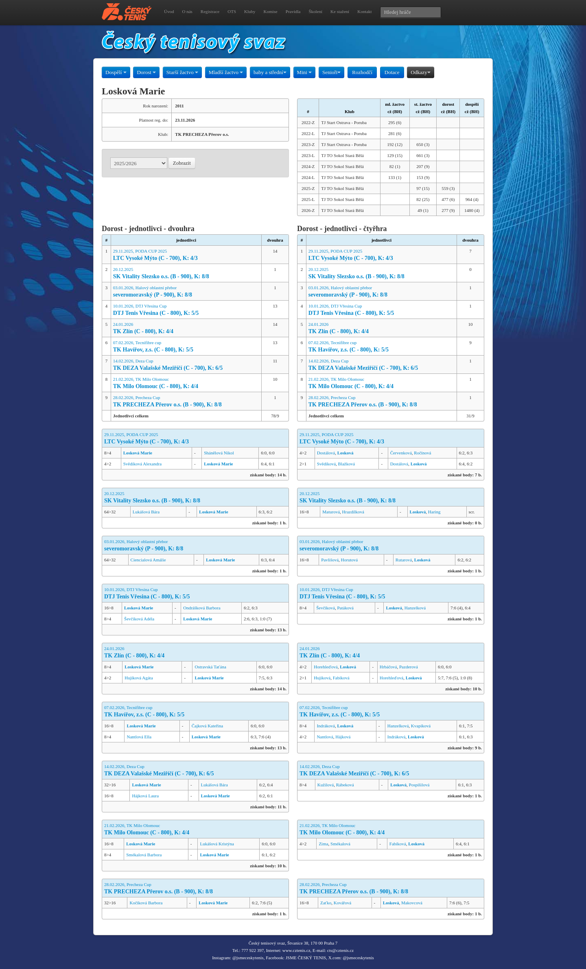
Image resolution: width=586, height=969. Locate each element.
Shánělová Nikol (219, 452)
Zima (323, 843)
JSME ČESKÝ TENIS (306, 957)
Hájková (342, 736)
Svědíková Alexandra (142, 463)
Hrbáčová (388, 666)
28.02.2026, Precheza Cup (186, 401)
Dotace (392, 72)
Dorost (146, 72)
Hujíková (322, 677)
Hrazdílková (353, 511)
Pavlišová (330, 559)
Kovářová (342, 902)
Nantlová (325, 736)
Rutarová (404, 559)
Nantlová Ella (139, 736)
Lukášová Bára (146, 511)
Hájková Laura (145, 795)
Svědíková (326, 463)
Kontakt (364, 11)
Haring (434, 511)
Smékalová (340, 843)
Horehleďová (325, 666)
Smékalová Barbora (144, 854)
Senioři (331, 72)
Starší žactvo (182, 72)
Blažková (346, 463)
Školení (315, 11)
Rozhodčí (362, 72)
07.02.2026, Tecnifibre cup (186, 347)
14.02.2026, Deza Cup (186, 365)
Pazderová (408, 666)
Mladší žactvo (226, 72)
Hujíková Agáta (139, 677)
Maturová (331, 511)
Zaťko (325, 902)
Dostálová (326, 452)
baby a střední (270, 72)
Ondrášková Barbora (201, 607)
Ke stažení (339, 11)
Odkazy (420, 72)
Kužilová (325, 784)
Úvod (169, 11)
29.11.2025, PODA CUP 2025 (186, 255)
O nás (187, 11)
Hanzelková (415, 607)
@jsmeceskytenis (248, 957)
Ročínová (422, 452)
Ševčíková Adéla (139, 618)
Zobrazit (182, 163)
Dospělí (116, 72)
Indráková (326, 725)
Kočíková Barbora (145, 902)
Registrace (210, 11)
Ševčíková (325, 607)
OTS (231, 11)
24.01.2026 (186, 328)
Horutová (349, 559)
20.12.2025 (186, 273)
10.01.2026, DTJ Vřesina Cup (186, 310)
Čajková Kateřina (207, 725)
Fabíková (341, 677)
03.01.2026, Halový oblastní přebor (186, 292)
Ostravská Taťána (210, 666)
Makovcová (411, 902)
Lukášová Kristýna (217, 843)
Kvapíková (421, 725)
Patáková (345, 607)
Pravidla (293, 11)
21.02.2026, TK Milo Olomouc (186, 383)
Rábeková (345, 784)
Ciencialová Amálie (148, 559)
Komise (271, 11)
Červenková (401, 452)
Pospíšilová (419, 784)
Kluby (250, 11)
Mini (304, 72)
